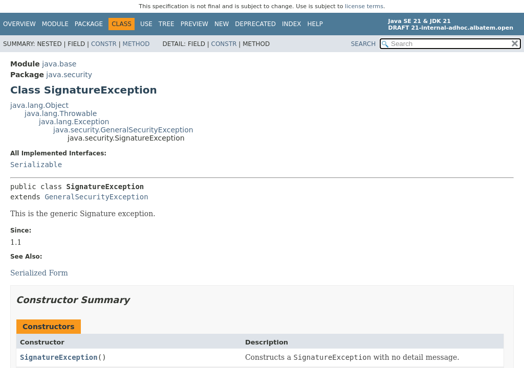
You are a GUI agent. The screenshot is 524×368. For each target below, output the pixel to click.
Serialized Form (39, 273)
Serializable (36, 164)
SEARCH (363, 44)
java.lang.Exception (74, 122)
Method (136, 44)
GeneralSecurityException (96, 197)
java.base (59, 64)
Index (291, 24)
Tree (166, 24)
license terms (364, 6)
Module (55, 24)
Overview (19, 24)
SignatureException (59, 357)
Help (315, 24)
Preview (194, 24)
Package (89, 24)
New (221, 24)
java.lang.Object (39, 105)
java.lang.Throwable (61, 113)
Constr (104, 44)
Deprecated (255, 24)
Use (146, 24)
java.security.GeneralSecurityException (123, 130)
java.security (69, 75)
